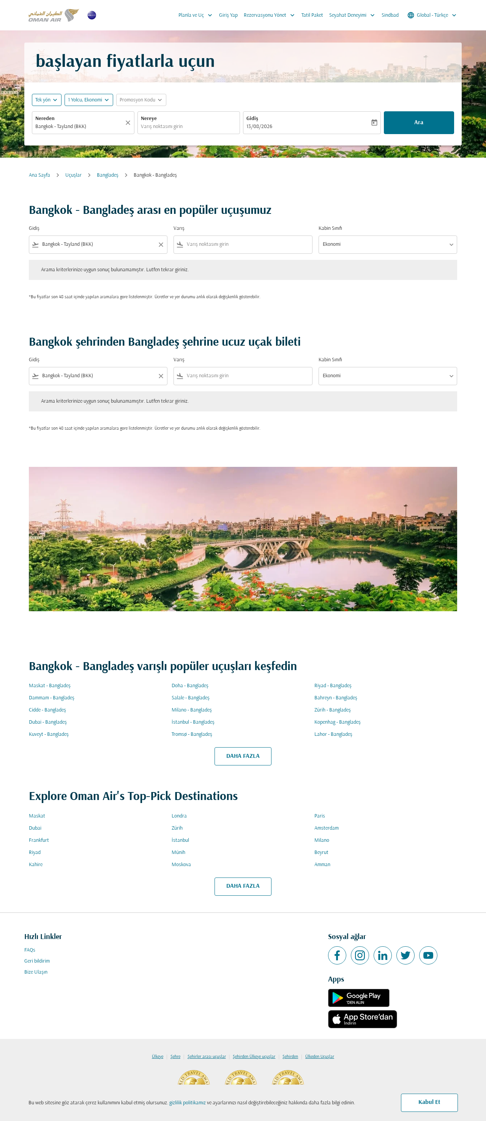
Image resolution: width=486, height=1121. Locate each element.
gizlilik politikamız (187, 1103)
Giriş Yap (228, 15)
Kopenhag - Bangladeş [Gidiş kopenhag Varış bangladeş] (337, 722)
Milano (321, 840)
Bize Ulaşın (35, 972)
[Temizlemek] (129, 123)
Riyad (35, 852)
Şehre (175, 1057)
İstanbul (180, 840)
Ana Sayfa (39, 175)
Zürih (177, 828)
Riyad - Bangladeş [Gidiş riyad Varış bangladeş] (333, 686)
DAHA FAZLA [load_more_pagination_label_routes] (243, 756)
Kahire (36, 865)
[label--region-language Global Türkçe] (432, 15)
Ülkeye (157, 1057)
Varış (179, 228)
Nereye (149, 119)
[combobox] (79, 127)
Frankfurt (39, 840)
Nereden (45, 119)
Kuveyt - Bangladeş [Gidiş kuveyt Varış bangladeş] (49, 734)
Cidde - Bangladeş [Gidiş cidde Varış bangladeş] (47, 710)
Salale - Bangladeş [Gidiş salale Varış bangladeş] (191, 698)
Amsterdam (326, 828)
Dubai (35, 828)
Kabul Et (429, 1102)
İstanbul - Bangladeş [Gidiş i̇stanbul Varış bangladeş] (193, 722)
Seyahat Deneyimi (354, 15)
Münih (178, 852)
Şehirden (290, 1057)
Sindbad (390, 15)
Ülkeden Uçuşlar (319, 1057)
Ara (418, 123)
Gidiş (252, 119)
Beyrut (321, 852)
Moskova (181, 865)
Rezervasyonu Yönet (271, 15)
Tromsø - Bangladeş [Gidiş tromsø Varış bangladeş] (192, 734)
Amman (322, 865)
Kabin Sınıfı (330, 228)
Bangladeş (107, 175)
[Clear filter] (160, 244)
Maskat (37, 816)
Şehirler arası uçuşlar (207, 1057)
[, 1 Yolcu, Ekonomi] (85, 100)
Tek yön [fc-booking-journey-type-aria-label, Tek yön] (42, 100)
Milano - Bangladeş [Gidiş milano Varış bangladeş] (192, 710)
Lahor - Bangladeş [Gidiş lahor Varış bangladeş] (333, 734)
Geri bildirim (37, 961)
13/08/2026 (259, 127)
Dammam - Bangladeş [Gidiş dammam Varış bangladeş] (51, 698)
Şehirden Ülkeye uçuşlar (254, 1057)
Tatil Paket (312, 15)
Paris (319, 816)
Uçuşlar (73, 175)
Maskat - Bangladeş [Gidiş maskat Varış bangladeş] (50, 686)
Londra (179, 816)
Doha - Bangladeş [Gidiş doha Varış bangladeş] (190, 686)
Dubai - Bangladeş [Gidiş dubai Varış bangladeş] (48, 722)
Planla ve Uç (197, 15)
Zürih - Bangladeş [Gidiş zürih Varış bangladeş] (332, 710)
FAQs (29, 950)
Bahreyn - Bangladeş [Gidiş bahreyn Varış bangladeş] (335, 698)
